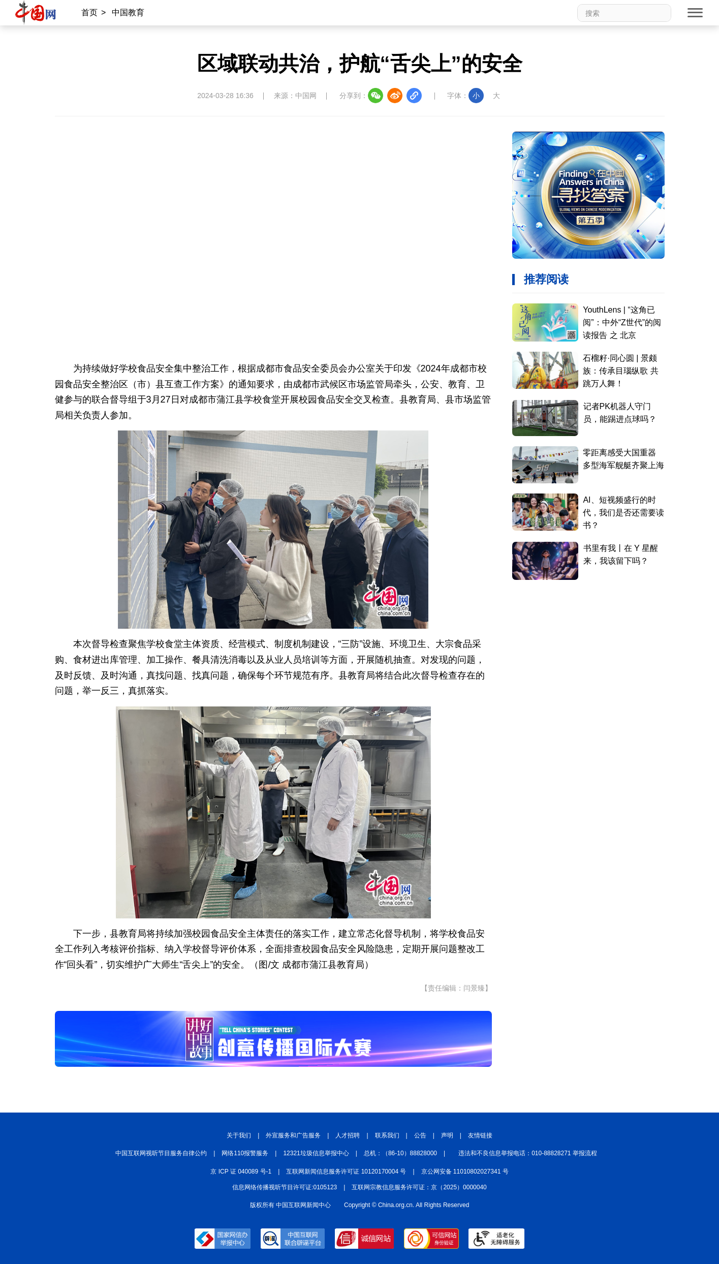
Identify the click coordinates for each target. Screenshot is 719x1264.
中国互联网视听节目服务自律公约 (161, 1153)
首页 (89, 12)
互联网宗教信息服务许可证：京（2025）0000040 (419, 1187)
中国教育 (128, 12)
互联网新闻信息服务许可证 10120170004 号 (346, 1171)
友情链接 (480, 1135)
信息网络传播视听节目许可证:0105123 (284, 1187)
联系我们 (387, 1135)
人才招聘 (347, 1135)
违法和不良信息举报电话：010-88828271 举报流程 (527, 1153)
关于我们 (239, 1135)
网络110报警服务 (245, 1153)
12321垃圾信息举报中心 (316, 1153)
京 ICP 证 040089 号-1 (240, 1171)
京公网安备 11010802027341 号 (465, 1171)
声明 (447, 1135)
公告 (420, 1135)
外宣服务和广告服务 (293, 1135)
